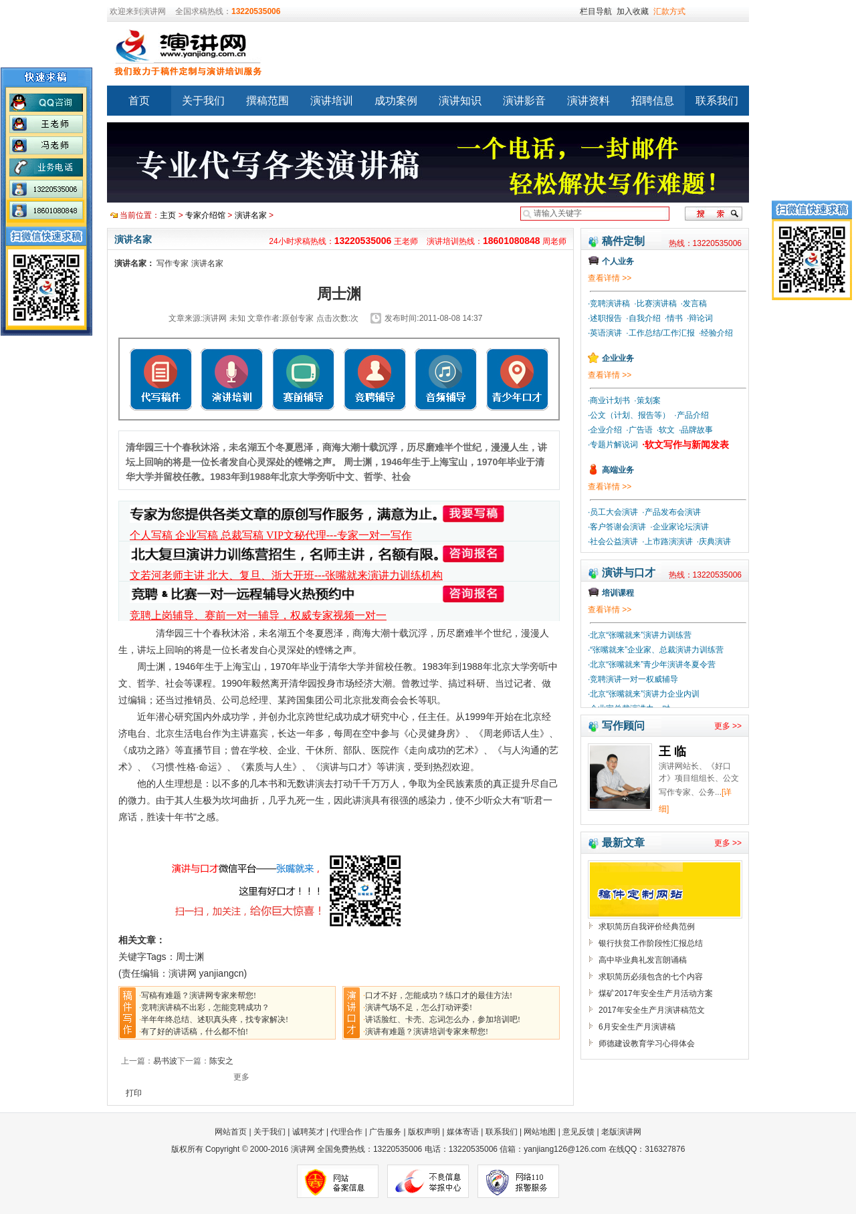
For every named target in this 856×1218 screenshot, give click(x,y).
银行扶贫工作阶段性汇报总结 (651, 943)
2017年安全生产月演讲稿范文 (652, 1010)
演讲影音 (524, 100)
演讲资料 (588, 100)
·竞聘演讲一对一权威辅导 (633, 679)
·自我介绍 (643, 318)
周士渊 (190, 956)
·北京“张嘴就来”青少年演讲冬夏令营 (652, 664)
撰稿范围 (267, 100)
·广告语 (639, 430)
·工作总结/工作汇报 (660, 333)
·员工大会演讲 (613, 512)
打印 (134, 1093)
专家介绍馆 (205, 215)
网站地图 (540, 1131)
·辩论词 (700, 318)
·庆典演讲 (714, 541)
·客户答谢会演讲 (617, 526)
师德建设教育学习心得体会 (647, 1043)
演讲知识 (460, 100)
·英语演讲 (605, 333)
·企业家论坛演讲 (679, 526)
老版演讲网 (621, 1131)
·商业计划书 (609, 400)
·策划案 (647, 400)
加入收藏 (633, 11)
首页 (139, 100)
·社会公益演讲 (613, 541)
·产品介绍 (691, 415)
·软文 (666, 430)
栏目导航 (596, 11)
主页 (168, 215)
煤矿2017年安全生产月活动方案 (656, 993)
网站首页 (232, 1131)
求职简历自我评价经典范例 (647, 926)
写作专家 (172, 263)
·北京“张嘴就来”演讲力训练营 (639, 635)
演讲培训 (331, 100)
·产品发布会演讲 (671, 512)
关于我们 (203, 100)
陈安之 (221, 1061)
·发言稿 (694, 303)
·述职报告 (605, 318)
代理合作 (346, 1131)
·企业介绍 (605, 430)
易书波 (165, 1061)
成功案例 (395, 100)
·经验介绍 (716, 333)
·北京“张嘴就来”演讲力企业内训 (644, 694)
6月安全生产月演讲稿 (637, 1026)
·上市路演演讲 (667, 541)
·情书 (674, 318)
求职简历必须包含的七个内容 (651, 976)
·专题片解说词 (613, 444)
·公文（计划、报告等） (629, 415)
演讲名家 (251, 215)
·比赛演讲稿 (655, 303)
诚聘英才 (308, 1131)
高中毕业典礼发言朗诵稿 (643, 960)
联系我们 (717, 100)
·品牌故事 (696, 430)
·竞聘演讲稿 (609, 303)
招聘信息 (652, 100)
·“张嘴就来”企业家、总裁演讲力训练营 (656, 649)
